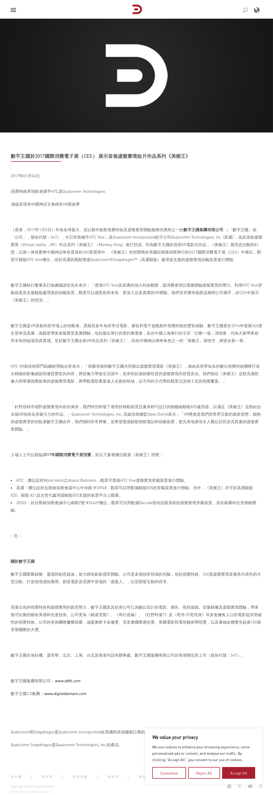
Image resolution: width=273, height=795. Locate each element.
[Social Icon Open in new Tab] (229, 786)
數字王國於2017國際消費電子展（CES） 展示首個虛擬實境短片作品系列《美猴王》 (100, 156)
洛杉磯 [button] (16, 776)
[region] (203, 756)
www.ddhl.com (67, 680)
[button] (13, 10)
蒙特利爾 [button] (80, 776)
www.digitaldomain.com (65, 693)
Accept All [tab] (238, 772)
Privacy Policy (20, 792)
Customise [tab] (169, 772)
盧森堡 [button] (113, 776)
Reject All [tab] (204, 772)
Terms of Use (40, 792)
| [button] (32, 776)
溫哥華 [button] (47, 776)
